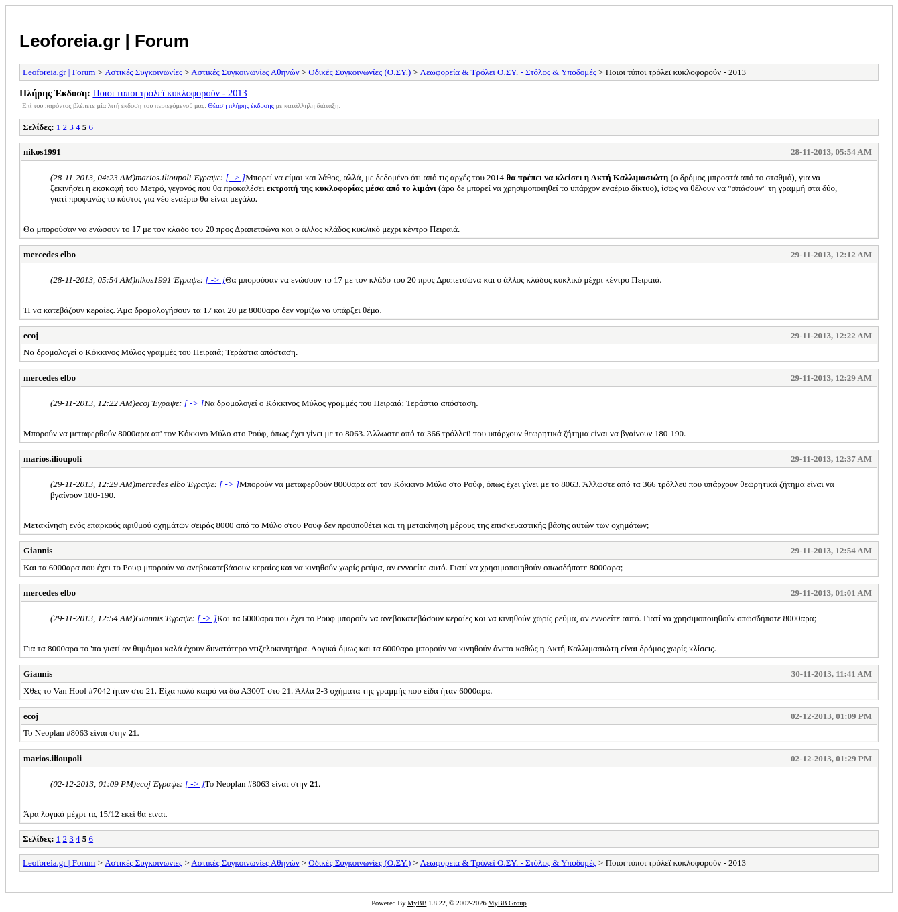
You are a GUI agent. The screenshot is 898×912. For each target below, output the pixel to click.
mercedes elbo (49, 254)
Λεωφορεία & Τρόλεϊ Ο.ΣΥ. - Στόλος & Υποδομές (508, 72)
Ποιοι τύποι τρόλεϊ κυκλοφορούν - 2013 (169, 93)
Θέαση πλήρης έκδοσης (241, 105)
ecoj (30, 335)
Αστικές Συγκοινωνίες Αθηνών (245, 72)
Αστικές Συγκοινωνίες (143, 72)
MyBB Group (507, 903)
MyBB (416, 903)
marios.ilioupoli (52, 459)
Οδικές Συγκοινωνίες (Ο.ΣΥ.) (359, 72)
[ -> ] (235, 177)
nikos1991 (42, 152)
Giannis (37, 550)
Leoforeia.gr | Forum (104, 41)
